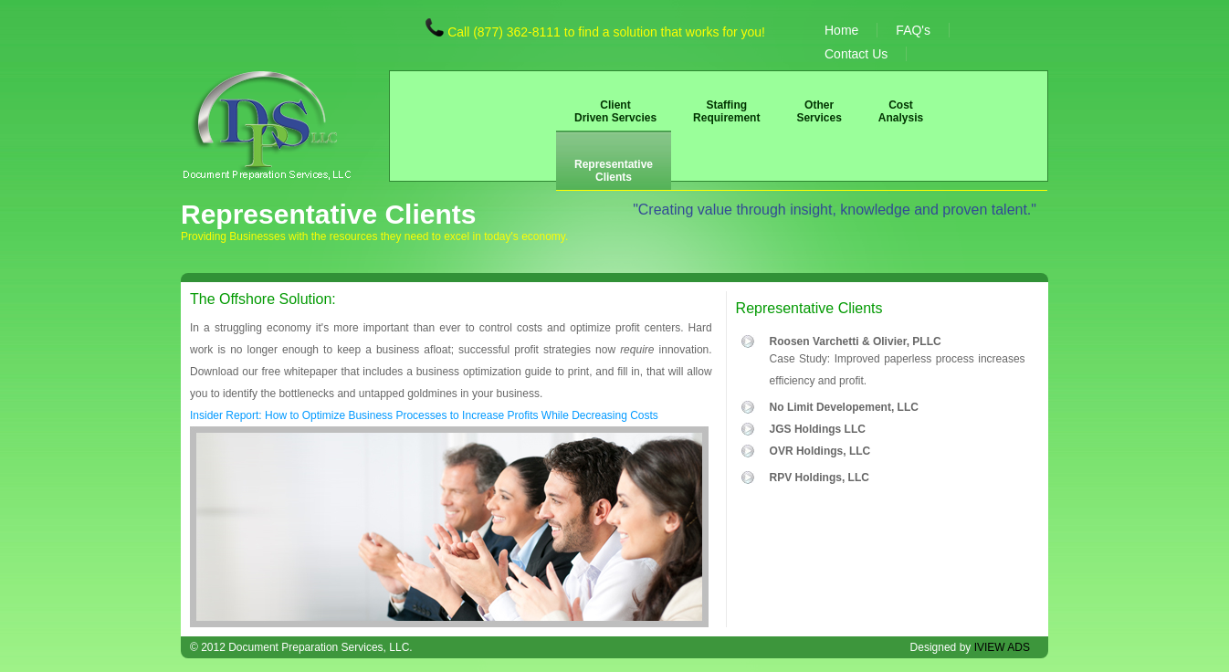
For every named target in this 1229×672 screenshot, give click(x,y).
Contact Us (856, 54)
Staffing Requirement (726, 111)
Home (841, 30)
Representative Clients (613, 171)
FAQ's (913, 30)
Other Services (818, 111)
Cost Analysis (900, 111)
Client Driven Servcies (615, 111)
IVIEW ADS (1002, 647)
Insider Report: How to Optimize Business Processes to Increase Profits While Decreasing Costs (424, 415)
